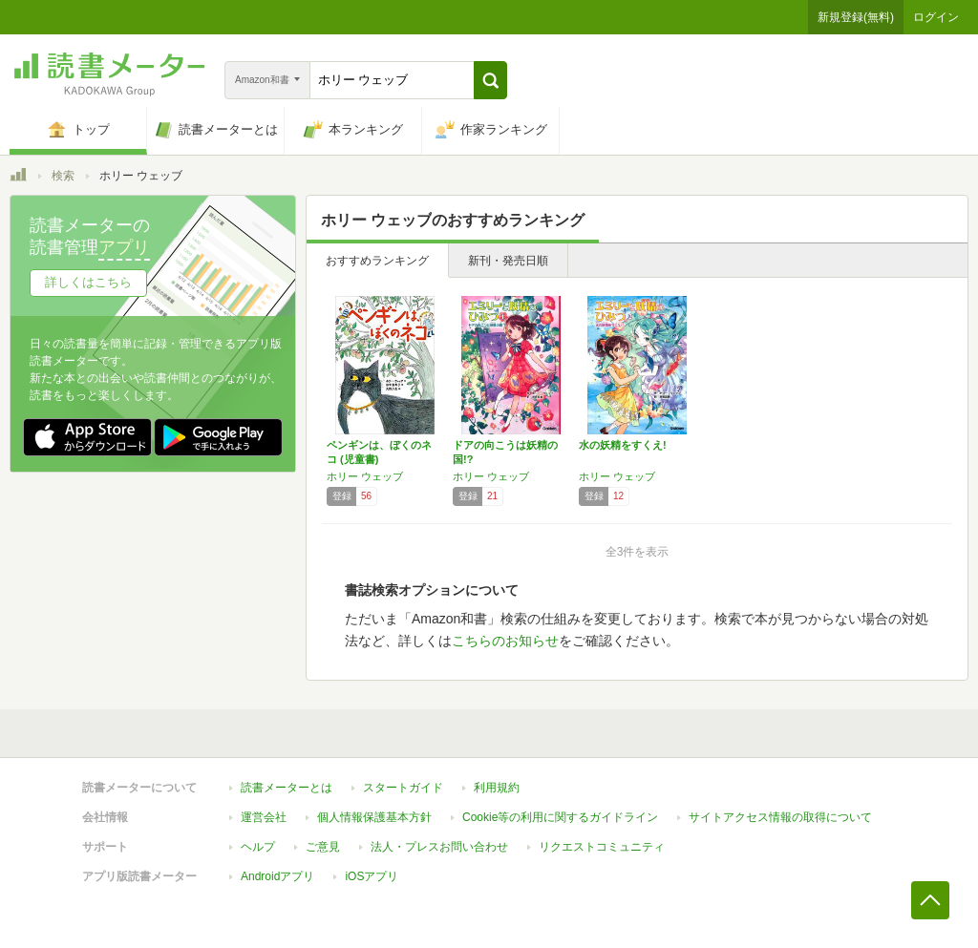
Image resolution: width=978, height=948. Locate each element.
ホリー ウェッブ (365, 476)
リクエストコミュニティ (602, 847)
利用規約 (497, 787)
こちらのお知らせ (505, 640)
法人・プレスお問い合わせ (439, 847)
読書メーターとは (286, 787)
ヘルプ (258, 847)
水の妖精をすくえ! (623, 445)
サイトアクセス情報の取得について (780, 817)
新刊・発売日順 (508, 260)
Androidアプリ (277, 876)
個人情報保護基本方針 (374, 817)
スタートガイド (403, 787)
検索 (63, 175)
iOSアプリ (371, 876)
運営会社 (264, 817)
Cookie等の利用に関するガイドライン (560, 817)
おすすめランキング (377, 260)
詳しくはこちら (88, 282)
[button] (490, 80)
